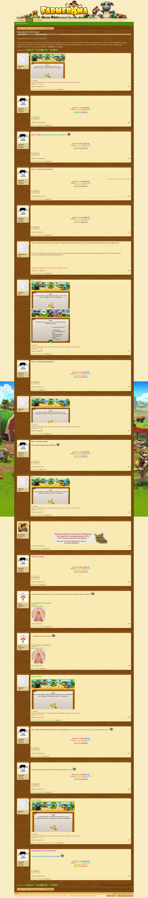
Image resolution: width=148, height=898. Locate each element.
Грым (32, 548)
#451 (129, 512)
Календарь (38, 20)
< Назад (29, 50)
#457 (129, 753)
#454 (129, 623)
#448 (129, 386)
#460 (129, 876)
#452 (129, 545)
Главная (21, 20)
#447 (129, 351)
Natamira (49, 34)
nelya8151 (33, 89)
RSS (132, 893)
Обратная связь (116, 893)
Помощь (123, 893)
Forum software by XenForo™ (55, 895)
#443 (129, 158)
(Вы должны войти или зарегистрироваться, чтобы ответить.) (116, 885)
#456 (129, 717)
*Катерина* (39, 792)
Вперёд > (55, 50)
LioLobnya (21, 534)
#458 (129, 789)
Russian (17, 893)
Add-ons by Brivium (83, 895)
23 (41, 50)
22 (39, 50)
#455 (129, 665)
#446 (129, 270)
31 (51, 50)
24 (44, 50)
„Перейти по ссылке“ (55, 47)
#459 (129, 840)
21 (37, 50)
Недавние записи (21, 23)
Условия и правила (111, 895)
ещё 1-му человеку (52, 89)
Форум (29, 20)
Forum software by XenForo (28, 895)
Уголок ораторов (31, 34)
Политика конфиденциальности (125, 895)
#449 (129, 430)
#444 (129, 196)
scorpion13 (39, 89)
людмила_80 (22, 254)
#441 (129, 86)
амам (38, 125)
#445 (129, 232)
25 (46, 50)
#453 (129, 581)
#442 (129, 122)
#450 (129, 466)
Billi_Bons (44, 89)
